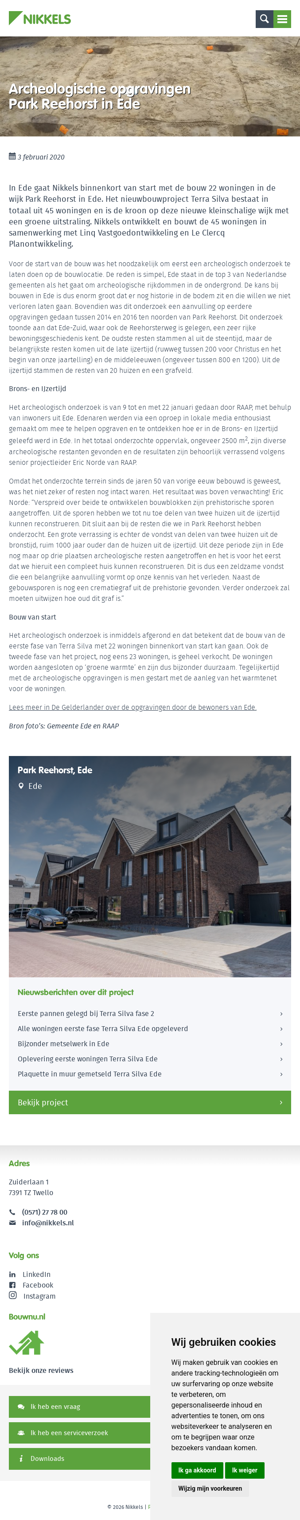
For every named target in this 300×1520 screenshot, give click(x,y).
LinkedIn (37, 1274)
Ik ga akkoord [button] (197, 1470)
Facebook (38, 1285)
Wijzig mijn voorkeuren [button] (210, 1488)
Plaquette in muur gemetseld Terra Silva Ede (90, 1074)
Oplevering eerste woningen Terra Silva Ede (88, 1059)
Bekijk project (43, 1102)
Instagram (32, 1296)
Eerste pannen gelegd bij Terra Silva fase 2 (86, 1013)
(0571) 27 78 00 (44, 1212)
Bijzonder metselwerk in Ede (63, 1044)
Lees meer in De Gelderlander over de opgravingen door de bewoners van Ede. (133, 707)
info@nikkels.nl (41, 1223)
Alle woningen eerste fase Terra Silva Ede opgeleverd (103, 1029)
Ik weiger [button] (244, 1470)
